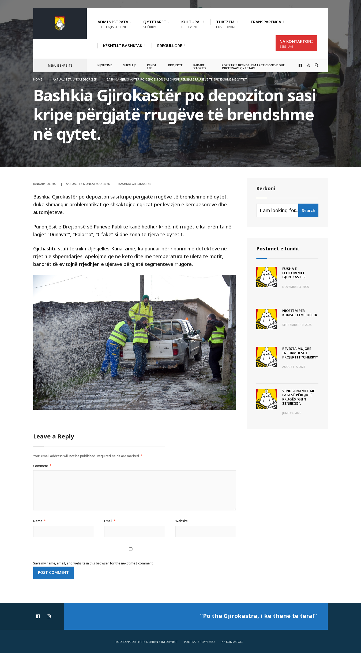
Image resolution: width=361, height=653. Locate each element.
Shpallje (129, 65)
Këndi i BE (151, 66)
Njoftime (104, 65)
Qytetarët (154, 24)
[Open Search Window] (316, 65)
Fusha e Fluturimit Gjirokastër (294, 272)
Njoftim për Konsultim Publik (299, 312)
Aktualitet (62, 79)
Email (110, 521)
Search (308, 210)
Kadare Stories (199, 66)
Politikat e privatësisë (199, 642)
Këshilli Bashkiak (122, 45)
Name (39, 521)
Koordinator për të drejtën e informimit (146, 642)
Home (37, 79)
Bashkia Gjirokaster (134, 184)
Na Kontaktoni (296, 43)
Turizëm (225, 24)
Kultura (191, 24)
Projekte (175, 65)
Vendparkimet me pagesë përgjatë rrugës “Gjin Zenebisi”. (298, 397)
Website (181, 521)
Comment (42, 466)
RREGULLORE (169, 45)
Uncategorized (85, 79)
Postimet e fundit (277, 248)
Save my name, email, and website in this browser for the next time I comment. (93, 563)
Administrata (112, 24)
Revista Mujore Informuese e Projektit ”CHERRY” (300, 352)
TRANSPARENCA (265, 21)
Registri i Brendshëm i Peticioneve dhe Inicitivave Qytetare (253, 66)
